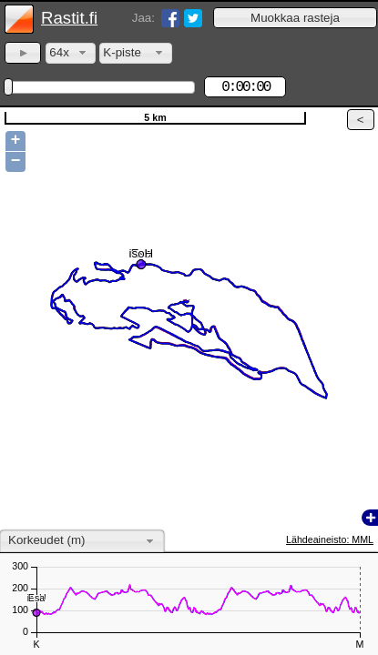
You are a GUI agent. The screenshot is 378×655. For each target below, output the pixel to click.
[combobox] (71, 53)
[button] (295, 17)
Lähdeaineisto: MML (329, 539)
